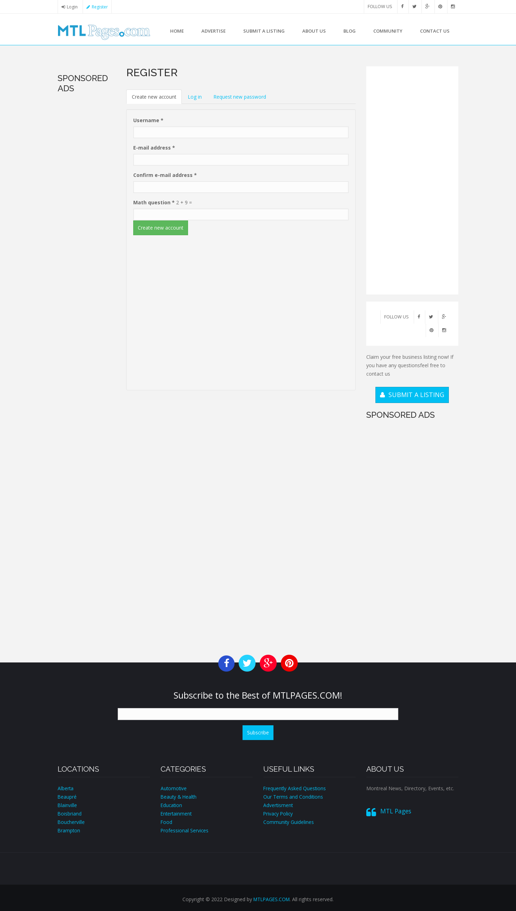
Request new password (242, 96)
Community (387, 31)
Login (72, 7)
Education (172, 805)
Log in (196, 96)
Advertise (213, 31)
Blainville (67, 805)
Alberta (66, 788)
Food (167, 822)
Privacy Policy (278, 813)
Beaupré (67, 796)
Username (148, 120)
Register (101, 7)
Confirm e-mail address (165, 175)
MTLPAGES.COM (271, 899)
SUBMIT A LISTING (412, 394)
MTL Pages (395, 811)
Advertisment (278, 805)
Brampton (69, 830)
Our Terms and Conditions (293, 796)
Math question (154, 202)
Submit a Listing (264, 31)
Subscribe (258, 732)
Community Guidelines (288, 822)
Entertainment (177, 813)
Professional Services (185, 830)
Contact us (435, 31)
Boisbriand (70, 813)
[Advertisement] (87, 202)
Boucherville (71, 822)
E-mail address (154, 148)
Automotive (174, 788)
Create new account (157, 98)
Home (177, 31)
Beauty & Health (179, 796)
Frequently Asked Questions (295, 788)
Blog (349, 31)
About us (314, 31)
